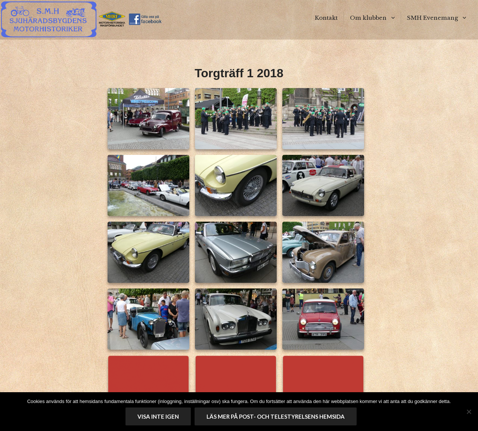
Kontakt (326, 17)
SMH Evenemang (432, 17)
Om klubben (368, 17)
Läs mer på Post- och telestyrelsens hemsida (276, 416)
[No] (468, 411)
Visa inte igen (158, 416)
